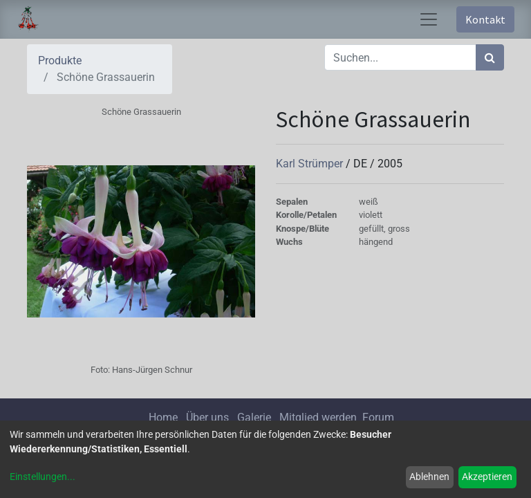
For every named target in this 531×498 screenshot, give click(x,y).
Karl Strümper (311, 163)
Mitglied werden (319, 417)
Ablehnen (429, 476)
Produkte (60, 60)
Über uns (207, 417)
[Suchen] (490, 57)
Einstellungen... (42, 476)
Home (163, 417)
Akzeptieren (487, 476)
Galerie (254, 417)
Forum (378, 417)
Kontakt (485, 19)
